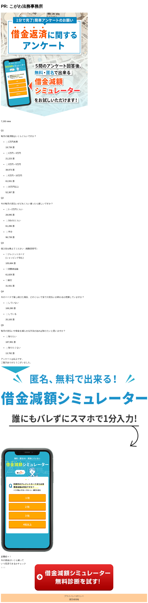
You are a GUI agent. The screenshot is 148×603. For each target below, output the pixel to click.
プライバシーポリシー (74, 596)
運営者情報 (74, 599)
